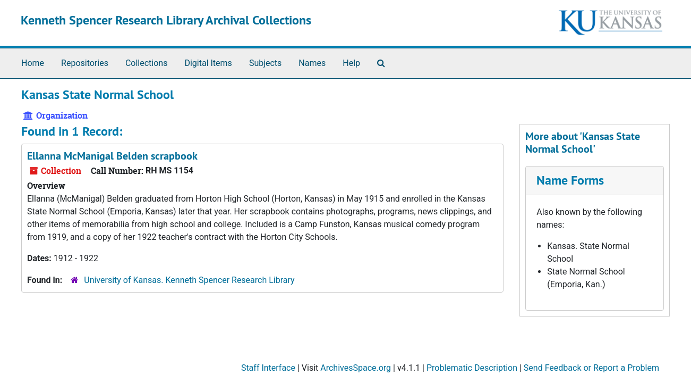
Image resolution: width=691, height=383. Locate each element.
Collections (146, 63)
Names (312, 63)
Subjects (265, 63)
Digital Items (208, 63)
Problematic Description (471, 368)
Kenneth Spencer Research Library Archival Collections (166, 20)
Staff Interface (268, 368)
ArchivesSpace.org (355, 368)
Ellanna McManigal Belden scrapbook (112, 156)
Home (32, 63)
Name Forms (570, 180)
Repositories (84, 63)
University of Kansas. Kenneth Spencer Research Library (189, 280)
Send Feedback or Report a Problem (591, 368)
